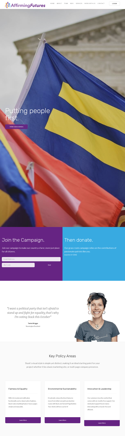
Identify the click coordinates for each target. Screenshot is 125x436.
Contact (101, 3)
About (59, 3)
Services (79, 3)
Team (66, 3)
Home (52, 3)
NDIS (72, 3)
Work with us (89, 3)
